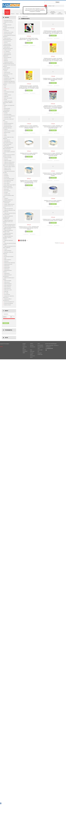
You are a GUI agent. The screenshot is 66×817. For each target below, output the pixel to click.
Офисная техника (7, 132)
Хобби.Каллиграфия (7, 280)
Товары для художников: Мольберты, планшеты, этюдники (8, 237)
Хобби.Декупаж (7, 273)
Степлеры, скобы (7, 193)
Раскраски (6, 174)
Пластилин (6, 159)
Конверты (6, 93)
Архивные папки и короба (8, 32)
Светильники (6, 189)
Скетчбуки (6, 192)
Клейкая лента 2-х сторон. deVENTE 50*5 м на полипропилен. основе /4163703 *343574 (29, 228)
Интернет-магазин (7, 12)
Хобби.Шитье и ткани (8, 289)
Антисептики (6, 30)
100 (63, 242)
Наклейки (5, 112)
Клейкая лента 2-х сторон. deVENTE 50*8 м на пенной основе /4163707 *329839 (53, 220)
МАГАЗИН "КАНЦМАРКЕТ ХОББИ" (53, 12)
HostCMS (1, 346)
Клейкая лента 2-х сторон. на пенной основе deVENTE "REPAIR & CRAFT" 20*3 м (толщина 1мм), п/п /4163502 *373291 (53, 59)
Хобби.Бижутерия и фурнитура (9, 262)
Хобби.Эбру (6, 291)
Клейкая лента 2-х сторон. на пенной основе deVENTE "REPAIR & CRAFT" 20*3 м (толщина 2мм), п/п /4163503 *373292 (29, 87)
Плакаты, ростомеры (8, 157)
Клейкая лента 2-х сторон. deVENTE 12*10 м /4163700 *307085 (29, 154)
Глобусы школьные (7, 49)
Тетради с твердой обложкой (9, 204)
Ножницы (5, 121)
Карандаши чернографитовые (9, 81)
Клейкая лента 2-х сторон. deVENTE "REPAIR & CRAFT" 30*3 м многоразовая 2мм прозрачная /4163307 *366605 (52, 107)
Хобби (5, 258)
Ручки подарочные (7, 181)
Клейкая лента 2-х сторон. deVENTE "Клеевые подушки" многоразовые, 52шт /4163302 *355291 (29, 127)
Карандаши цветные (7, 79)
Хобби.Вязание (6, 268)
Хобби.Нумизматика (7, 285)
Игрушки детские (7, 72)
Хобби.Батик (6, 261)
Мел (5, 106)
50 (61, 242)
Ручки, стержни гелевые (8, 187)
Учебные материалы (7, 250)
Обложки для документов (8, 123)
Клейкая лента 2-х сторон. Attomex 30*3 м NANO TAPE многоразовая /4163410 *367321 (52, 79)
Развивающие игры (7, 169)
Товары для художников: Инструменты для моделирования (8, 217)
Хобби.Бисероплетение (8, 264)
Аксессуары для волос (8, 20)
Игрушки (5, 70)
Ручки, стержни (6, 183)
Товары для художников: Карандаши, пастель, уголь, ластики (8, 221)
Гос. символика (7, 51)
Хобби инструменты (7, 259)
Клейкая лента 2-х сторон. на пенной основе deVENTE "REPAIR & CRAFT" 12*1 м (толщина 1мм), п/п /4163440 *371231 (53, 32)
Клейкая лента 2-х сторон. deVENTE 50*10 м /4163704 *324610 (53, 201)
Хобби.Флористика (7, 288)
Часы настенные (7, 294)
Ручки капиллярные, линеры (9, 178)
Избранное (25, 45)
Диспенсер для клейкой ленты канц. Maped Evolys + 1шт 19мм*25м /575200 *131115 (28, 39)
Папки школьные (7, 150)
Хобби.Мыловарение (7, 283)
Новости (12, 13)
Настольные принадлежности (9, 115)
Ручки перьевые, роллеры (8, 180)
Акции (17, 13)
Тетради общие (6, 202)
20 (60, 242)
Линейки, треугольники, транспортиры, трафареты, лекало (8, 102)
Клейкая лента (6, 88)
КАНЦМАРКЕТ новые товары (9, 78)
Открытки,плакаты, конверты (9, 130)
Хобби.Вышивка (7, 267)
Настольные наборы (7, 114)
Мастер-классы (32, 346)
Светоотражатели (7, 190)
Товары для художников (8, 208)
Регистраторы (6, 177)
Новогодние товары (7, 117)
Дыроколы (6, 60)
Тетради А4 (6, 198)
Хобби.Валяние (6, 265)
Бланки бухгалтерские (8, 33)
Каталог (19, 16)
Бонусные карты (40, 345)
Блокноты (6, 42)
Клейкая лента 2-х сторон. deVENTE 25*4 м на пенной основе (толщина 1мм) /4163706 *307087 (53, 154)
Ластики (5, 99)
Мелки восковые (7, 108)
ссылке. (42, 8)
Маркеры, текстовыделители (9, 105)
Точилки (5, 249)
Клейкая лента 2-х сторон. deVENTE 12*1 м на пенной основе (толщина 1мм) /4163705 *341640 (53, 127)
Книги (5, 90)
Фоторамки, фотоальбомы (8, 256)
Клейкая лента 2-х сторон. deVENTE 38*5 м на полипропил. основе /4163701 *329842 (53, 174)
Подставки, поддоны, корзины (9, 166)
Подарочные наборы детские (9, 162)
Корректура (6, 96)
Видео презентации (59, 13)
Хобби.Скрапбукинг (7, 286)
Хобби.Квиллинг (7, 282)
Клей (5, 87)
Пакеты (5, 135)
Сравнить (32, 45)
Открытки (6, 129)
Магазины (22, 13)
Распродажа (6, 175)
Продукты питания (7, 168)
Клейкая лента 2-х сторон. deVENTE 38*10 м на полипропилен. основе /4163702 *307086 (29, 182)
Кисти (5, 85)
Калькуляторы (6, 76)
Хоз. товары (6, 292)
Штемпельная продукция (8, 303)
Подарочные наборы (7, 160)
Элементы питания (7, 304)
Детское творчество (7, 57)
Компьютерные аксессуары (9, 91)
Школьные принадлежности (9, 301)
